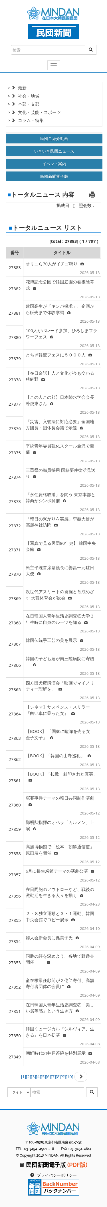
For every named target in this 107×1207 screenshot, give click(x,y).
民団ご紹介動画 (54, 138)
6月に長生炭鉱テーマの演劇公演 (60, 871)
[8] (58, 1076)
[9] (63, 1076)
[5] (43, 1076)
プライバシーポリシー (57, 1175)
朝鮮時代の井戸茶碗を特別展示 (59, 1053)
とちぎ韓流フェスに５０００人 (59, 355)
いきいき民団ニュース (54, 151)
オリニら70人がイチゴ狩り (55, 264)
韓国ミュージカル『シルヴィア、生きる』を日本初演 (60, 1032)
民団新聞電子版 (54, 176)
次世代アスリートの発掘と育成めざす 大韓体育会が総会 (60, 594)
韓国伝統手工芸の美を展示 (54, 640)
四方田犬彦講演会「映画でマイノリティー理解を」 (60, 686)
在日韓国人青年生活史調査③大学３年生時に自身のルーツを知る (60, 619)
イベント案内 (54, 163)
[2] (28, 1076)
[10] (69, 1076)
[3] (33, 1076)
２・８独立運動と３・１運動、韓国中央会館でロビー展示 (60, 916)
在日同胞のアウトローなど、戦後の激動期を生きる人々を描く (60, 892)
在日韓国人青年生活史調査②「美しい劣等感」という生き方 (60, 1007)
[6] (48, 1076)
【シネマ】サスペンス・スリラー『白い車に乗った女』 (58, 710)
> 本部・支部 (23, 104)
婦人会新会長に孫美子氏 (52, 937)
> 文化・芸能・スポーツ (34, 112)
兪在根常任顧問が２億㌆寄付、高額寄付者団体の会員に (60, 983)
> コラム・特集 (26, 120)
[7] (53, 1076)
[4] (38, 1076)
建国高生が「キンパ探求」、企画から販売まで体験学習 (60, 309)
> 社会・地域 (23, 96)
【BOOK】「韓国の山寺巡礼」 (58, 755)
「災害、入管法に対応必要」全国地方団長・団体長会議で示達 (60, 424)
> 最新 (17, 87)
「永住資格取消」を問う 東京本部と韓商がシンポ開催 (60, 497)
